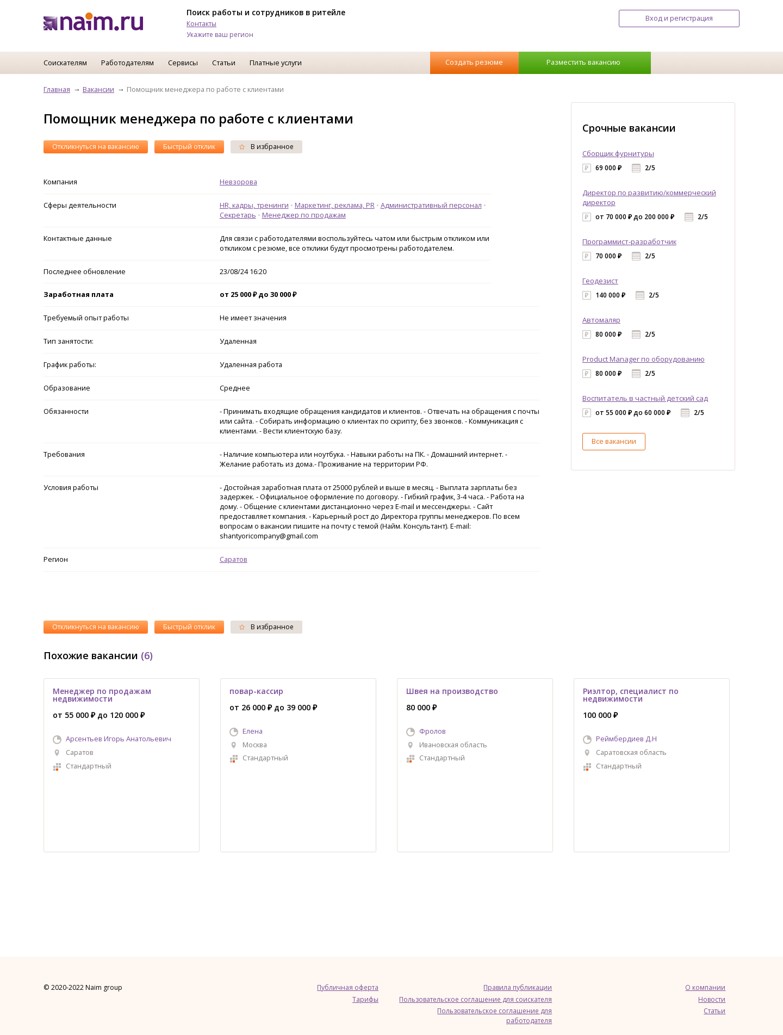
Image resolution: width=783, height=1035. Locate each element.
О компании (705, 987)
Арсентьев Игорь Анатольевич (118, 738)
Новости (711, 999)
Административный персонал (431, 205)
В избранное (266, 146)
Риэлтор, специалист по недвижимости (631, 695)
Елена (253, 731)
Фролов (432, 731)
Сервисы (183, 62)
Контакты (201, 23)
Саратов (233, 559)
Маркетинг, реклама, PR (335, 205)
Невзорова (238, 182)
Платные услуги (276, 62)
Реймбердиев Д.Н (626, 738)
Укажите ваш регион (220, 34)
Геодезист (600, 281)
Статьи (223, 62)
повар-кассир (256, 691)
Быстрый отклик (189, 146)
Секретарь (238, 215)
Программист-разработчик (629, 241)
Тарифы (365, 999)
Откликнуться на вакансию (95, 146)
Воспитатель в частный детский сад (645, 398)
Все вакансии (614, 441)
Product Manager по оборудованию (643, 359)
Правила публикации (517, 987)
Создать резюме (474, 62)
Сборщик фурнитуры (618, 153)
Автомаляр (601, 320)
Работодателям (127, 62)
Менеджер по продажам (304, 215)
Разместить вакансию (583, 62)
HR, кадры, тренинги (254, 205)
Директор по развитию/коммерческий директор (649, 197)
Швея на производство (452, 691)
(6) (147, 655)
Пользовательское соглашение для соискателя (475, 999)
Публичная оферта (347, 987)
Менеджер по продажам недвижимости (102, 695)
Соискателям (65, 62)
